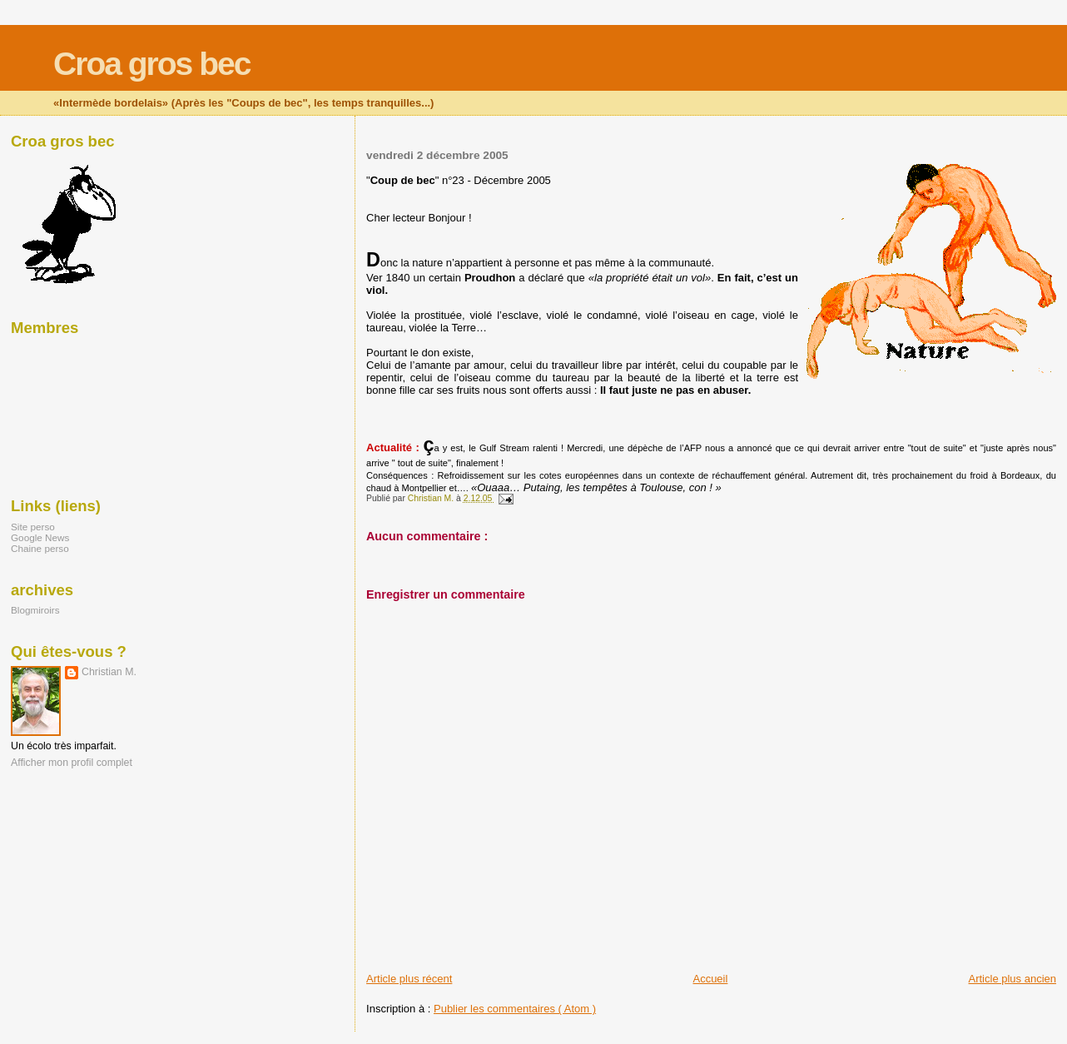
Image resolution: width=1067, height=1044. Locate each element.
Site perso (33, 526)
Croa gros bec (151, 64)
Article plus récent (409, 978)
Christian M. (109, 672)
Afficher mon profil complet (71, 762)
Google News (40, 537)
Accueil (709, 978)
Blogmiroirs (35, 609)
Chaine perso (40, 548)
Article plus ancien (1013, 978)
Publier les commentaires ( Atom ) (515, 1008)
